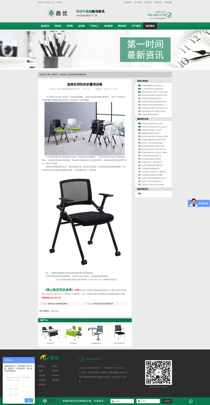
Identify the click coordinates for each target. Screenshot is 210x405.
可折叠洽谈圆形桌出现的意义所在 (154, 140)
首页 (49, 74)
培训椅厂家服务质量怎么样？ (152, 98)
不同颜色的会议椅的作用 (150, 169)
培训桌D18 (51, 343)
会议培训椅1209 (119, 343)
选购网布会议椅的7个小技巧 (152, 130)
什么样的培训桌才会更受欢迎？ (153, 89)
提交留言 (167, 401)
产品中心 (94, 26)
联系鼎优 (148, 2)
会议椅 (81, 26)
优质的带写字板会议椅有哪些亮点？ (154, 102)
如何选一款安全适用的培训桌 (152, 143)
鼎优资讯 (122, 26)
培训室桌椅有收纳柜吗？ (150, 114)
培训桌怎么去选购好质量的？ (57, 304)
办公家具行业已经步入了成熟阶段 (154, 172)
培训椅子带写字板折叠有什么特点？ (154, 178)
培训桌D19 (73, 343)
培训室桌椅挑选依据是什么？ (152, 156)
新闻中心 (55, 74)
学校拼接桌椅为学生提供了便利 (153, 146)
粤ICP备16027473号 (118, 377)
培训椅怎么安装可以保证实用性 (153, 185)
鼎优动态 (63, 74)
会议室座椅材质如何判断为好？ (153, 165)
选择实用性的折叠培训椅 (77, 74)
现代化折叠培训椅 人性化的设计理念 (155, 136)
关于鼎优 (138, 2)
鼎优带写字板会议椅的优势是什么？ (154, 105)
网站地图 (168, 2)
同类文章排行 (142, 81)
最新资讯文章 (142, 119)
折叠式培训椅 (51, 100)
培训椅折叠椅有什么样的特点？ (153, 86)
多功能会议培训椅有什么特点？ (153, 124)
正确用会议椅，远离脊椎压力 (152, 162)
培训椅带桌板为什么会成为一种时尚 (154, 152)
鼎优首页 (45, 26)
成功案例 (108, 26)
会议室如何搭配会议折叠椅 (151, 159)
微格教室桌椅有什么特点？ (151, 133)
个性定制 (41, 375)
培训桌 (58, 26)
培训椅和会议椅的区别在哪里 (152, 175)
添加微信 (128, 2)
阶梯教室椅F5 (96, 343)
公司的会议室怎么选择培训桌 (102, 304)
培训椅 (69, 26)
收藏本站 (158, 2)
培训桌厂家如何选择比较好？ (152, 181)
